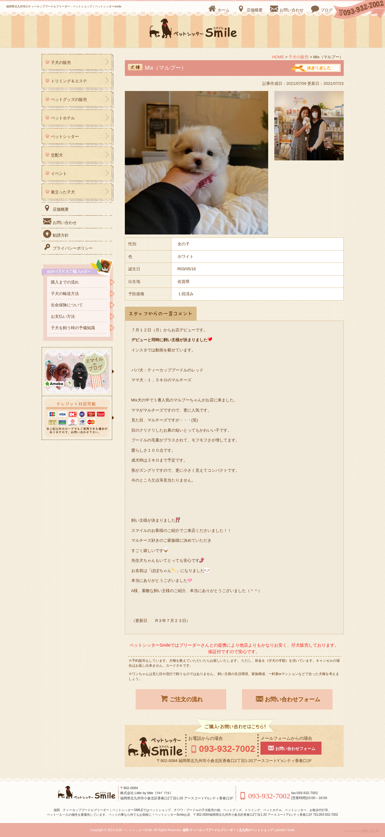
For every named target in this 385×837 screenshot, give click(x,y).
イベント (59, 173)
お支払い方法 (63, 316)
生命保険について (67, 305)
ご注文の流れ (181, 698)
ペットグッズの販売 (69, 99)
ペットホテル (63, 118)
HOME (278, 57)
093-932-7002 (222, 749)
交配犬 (57, 155)
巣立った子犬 (63, 192)
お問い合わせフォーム (287, 698)
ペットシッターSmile (137, 830)
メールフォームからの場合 (287, 738)
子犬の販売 (299, 57)
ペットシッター (65, 136)
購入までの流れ (65, 282)
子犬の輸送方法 (65, 293)
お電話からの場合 (205, 738)
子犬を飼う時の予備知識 (73, 327)
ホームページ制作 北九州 (361, 831)
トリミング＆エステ (69, 81)
